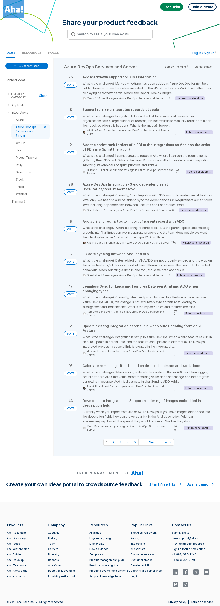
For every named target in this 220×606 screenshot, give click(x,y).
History (52, 538)
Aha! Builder (14, 554)
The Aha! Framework (144, 532)
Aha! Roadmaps (17, 532)
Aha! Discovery (16, 538)
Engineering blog (100, 538)
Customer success (142, 554)
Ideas (10, 53)
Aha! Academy (16, 576)
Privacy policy (177, 602)
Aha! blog (95, 532)
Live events (96, 543)
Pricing (135, 538)
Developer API (140, 565)
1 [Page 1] (106, 442)
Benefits (53, 560)
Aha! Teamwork (16, 565)
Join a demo (200, 484)
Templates (96, 554)
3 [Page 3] (120, 442)
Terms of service (202, 602)
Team (51, 543)
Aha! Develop (15, 560)
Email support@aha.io (185, 538)
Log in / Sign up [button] (204, 53)
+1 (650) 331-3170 (183, 560)
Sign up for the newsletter (188, 549)
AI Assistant (138, 549)
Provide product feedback (188, 543)
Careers (53, 549)
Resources (32, 53)
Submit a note (180, 532)
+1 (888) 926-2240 (184, 554)
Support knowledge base (105, 576)
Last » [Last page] (167, 442)
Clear (43, 96)
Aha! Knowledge (17, 570)
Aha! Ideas (13, 543)
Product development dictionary (109, 570)
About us (53, 532)
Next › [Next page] (153, 442)
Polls (53, 53)
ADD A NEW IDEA (26, 65)
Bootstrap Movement (61, 570)
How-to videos (98, 549)
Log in (134, 576)
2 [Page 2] (113, 442)
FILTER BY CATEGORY (16, 95)
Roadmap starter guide (103, 565)
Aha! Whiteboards (18, 549)
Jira (91, 134)
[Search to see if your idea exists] (112, 34)
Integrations (138, 543)
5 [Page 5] (135, 442)
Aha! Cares (55, 565)
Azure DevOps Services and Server (141, 98)
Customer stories (142, 560)
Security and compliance (146, 570)
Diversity (53, 554)
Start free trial (165, 484)
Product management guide (107, 560)
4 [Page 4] (128, 442)
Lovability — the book (62, 576)
